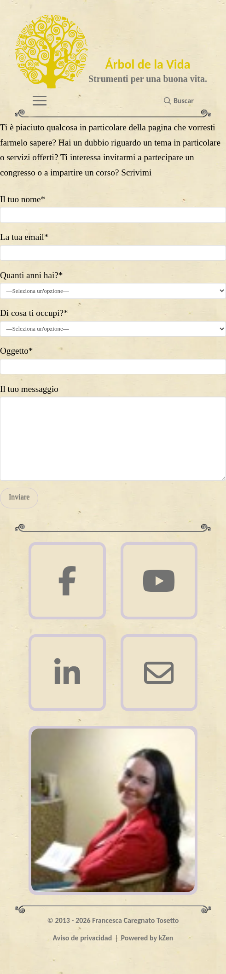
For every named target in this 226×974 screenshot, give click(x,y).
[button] (40, 100)
